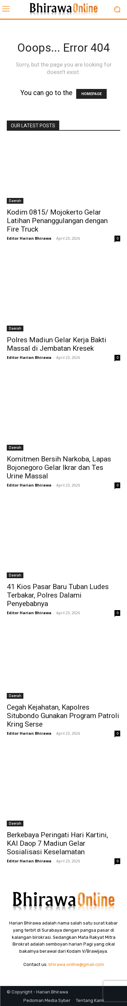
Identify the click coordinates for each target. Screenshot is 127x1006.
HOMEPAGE (91, 94)
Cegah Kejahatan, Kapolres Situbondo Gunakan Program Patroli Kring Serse (63, 715)
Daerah (15, 200)
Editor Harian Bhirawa (29, 238)
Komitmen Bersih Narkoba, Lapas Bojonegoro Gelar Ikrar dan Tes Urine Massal (59, 467)
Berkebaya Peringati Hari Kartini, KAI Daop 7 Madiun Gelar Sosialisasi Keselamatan (57, 843)
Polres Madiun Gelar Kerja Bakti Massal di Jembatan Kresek (56, 344)
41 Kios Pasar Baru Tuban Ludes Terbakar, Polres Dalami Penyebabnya (58, 595)
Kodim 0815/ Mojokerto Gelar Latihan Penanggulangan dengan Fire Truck (57, 220)
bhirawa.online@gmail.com (76, 964)
